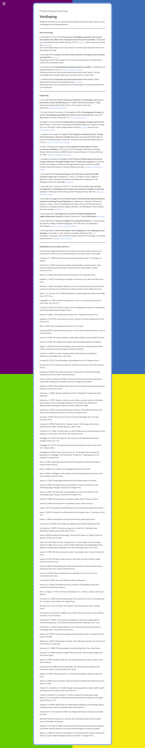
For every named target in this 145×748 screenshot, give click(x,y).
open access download (58, 108)
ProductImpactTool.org (54, 11)
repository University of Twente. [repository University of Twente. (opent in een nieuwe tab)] (57, 142)
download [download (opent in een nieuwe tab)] (78, 82)
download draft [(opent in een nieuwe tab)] (56, 226)
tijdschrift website (75, 70)
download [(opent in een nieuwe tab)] (64, 70)
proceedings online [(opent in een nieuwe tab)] (47, 130)
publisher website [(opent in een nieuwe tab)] (46, 194)
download (80, 42)
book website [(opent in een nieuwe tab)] (66, 238)
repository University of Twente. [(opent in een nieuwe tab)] (59, 154)
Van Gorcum (47, 45)
